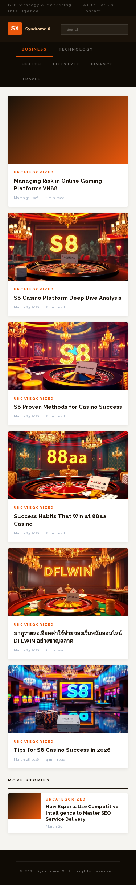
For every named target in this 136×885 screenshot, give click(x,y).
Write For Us (98, 5)
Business (34, 49)
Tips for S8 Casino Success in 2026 (62, 750)
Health (31, 64)
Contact (92, 11)
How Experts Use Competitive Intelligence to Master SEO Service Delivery (82, 813)
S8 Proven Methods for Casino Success (68, 407)
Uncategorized (34, 172)
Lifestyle (66, 64)
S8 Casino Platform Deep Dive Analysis (67, 298)
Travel (31, 79)
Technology (75, 49)
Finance (101, 64)
